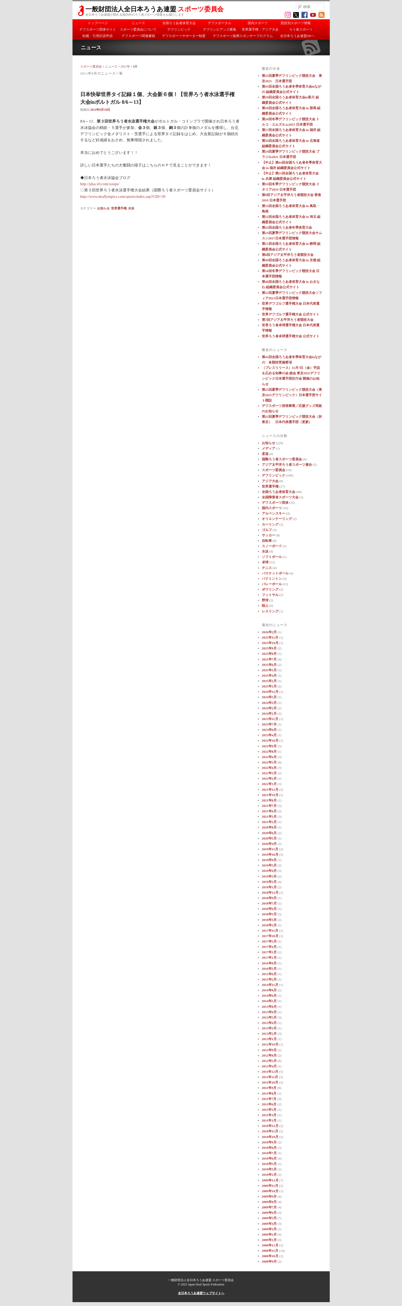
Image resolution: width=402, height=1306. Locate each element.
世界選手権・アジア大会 (260, 29)
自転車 (267, 541)
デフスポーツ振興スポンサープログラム (243, 36)
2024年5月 (269, 697)
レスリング (270, 611)
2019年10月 (270, 854)
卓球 (265, 562)
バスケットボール (275, 573)
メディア (268, 448)
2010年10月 (270, 1137)
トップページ (98, 23)
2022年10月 (270, 740)
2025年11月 (270, 637)
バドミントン (272, 579)
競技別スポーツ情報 (296, 23)
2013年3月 (269, 1028)
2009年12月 (270, 1180)
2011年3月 (269, 1115)
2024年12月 (270, 692)
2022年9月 (269, 746)
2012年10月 (270, 1044)
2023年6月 (269, 730)
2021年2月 (269, 822)
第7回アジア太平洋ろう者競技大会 (288, 320)
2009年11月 (270, 1186)
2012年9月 (269, 1050)
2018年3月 (269, 920)
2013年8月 (269, 1007)
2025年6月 (269, 665)
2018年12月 (270, 892)
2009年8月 (269, 1202)
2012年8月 (269, 1055)
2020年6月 (269, 833)
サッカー (268, 535)
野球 (265, 600)
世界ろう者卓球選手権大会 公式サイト (290, 336)
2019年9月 (269, 860)
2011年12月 (270, 1072)
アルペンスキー (273, 513)
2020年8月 (269, 827)
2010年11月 (270, 1131)
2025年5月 (269, 670)
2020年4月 (269, 844)
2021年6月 (269, 811)
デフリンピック (179, 29)
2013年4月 (269, 1023)
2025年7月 (269, 659)
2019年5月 (269, 865)
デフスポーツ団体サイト (97, 29)
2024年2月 (269, 708)
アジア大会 (270, 481)
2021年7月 (269, 806)
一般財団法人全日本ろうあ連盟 (154, 9)
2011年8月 (269, 1093)
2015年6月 (269, 974)
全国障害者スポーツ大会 (280, 497)
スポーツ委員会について (138, 29)
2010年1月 (269, 1175)
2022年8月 (269, 751)
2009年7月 (269, 1207)
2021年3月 (269, 816)
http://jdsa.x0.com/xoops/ (100, 184)
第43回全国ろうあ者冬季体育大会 (287, 227)
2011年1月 (269, 1120)
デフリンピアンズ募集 (219, 29)
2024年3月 (269, 703)
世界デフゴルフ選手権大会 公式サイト (290, 314)
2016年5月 (269, 969)
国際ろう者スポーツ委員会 (282, 459)
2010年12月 (270, 1126)
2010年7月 (269, 1153)
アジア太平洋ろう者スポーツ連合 (287, 465)
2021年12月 (270, 789)
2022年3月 (269, 773)
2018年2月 (269, 925)
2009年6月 (269, 1213)
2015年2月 (269, 979)
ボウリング (270, 589)
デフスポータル (219, 23)
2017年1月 (269, 957)
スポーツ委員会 (91, 66)
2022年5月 (269, 762)
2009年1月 (269, 1240)
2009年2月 (269, 1234)
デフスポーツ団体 (275, 503)
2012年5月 (269, 1061)
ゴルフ (267, 530)
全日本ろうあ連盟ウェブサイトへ (201, 1293)
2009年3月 (269, 1229)
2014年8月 (269, 990)
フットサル (270, 595)
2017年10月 (270, 936)
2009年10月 (270, 1191)
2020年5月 (269, 838)
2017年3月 (269, 952)
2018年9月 (269, 898)
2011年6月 (269, 1104)
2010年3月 (269, 1169)
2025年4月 (269, 675)
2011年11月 (270, 1077)
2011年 (125, 66)
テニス (267, 568)
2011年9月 (269, 1088)
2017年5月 (269, 941)
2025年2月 (269, 681)
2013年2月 (269, 1034)
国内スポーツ (258, 23)
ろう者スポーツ (300, 29)
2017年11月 (270, 930)
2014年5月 (269, 1001)
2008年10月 (270, 1256)
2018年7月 (269, 903)
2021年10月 (270, 795)
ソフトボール (272, 557)
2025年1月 (269, 686)
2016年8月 (269, 963)
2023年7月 (269, 724)
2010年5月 (269, 1164)
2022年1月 (269, 784)
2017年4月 (269, 947)
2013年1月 (269, 1039)
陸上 (265, 606)
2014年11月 (270, 985)
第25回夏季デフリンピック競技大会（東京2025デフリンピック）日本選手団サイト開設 (292, 395)
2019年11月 (270, 849)
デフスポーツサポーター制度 (184, 36)
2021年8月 (269, 800)
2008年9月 (269, 1261)
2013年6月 (269, 1012)
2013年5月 (269, 1017)
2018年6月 (269, 909)
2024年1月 (269, 713)
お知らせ (103, 208)
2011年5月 (269, 1110)
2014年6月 (269, 995)
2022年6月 (269, 757)
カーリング (270, 524)
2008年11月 (270, 1251)
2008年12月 (270, 1245)
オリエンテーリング (277, 519)
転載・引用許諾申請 (98, 36)
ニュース (138, 23)
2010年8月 (269, 1148)
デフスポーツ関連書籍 (138, 36)
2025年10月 (270, 643)
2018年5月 (269, 914)
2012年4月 (269, 1066)
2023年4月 (269, 735)
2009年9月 (269, 1196)
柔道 (265, 454)
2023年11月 (270, 719)
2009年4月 (269, 1224)
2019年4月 (269, 871)
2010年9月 (269, 1142)
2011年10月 (270, 1082)
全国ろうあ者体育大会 (179, 23)
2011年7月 (269, 1099)
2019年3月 (269, 876)
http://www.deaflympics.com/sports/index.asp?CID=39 (122, 196)
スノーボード (272, 546)
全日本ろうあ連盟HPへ (297, 36)
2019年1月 (269, 887)
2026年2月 (269, 632)
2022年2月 (269, 778)
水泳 (131, 208)
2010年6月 (269, 1158)
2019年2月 (269, 882)
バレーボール (272, 584)
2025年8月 (269, 654)
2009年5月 (269, 1218)
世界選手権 (119, 208)
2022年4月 (269, 768)
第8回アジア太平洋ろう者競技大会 (288, 255)
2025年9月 (269, 648)
